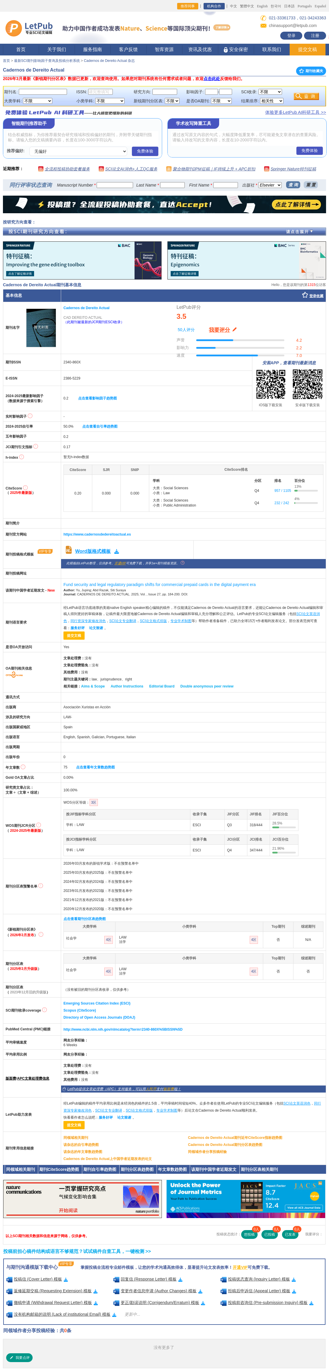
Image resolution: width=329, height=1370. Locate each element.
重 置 (310, 184)
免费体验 (145, 151)
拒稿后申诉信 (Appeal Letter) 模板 (258, 1290)
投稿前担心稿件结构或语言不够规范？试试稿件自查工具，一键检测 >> (77, 1251)
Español (320, 6)
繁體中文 (247, 6)
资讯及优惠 (200, 49)
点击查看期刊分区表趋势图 (84, 919)
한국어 (276, 6)
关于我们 (56, 49)
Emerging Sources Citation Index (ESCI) (96, 1003)
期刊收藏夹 (311, 71)
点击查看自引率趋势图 (100, 426)
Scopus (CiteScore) (79, 1010)
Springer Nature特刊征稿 (293, 169)
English (262, 6)
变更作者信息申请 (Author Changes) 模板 (158, 1290)
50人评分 (186, 329)
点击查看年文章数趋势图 (95, 767)
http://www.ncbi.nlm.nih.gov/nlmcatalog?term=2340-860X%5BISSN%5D (122, 1029)
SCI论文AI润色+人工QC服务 (131, 169)
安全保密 (236, 50)
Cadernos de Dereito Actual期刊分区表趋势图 (225, 1145)
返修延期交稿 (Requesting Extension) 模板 (52, 1290)
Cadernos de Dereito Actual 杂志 (109, 61)
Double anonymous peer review (207, 686)
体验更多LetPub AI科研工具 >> (295, 112)
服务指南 (92, 49)
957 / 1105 (282, 491)
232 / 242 (281, 503)
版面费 (11, 1078)
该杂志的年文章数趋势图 (82, 1152)
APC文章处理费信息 (33, 1078)
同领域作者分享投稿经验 (207, 1152)
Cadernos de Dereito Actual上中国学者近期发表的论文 (107, 1159)
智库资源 (164, 49)
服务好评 (77, 628)
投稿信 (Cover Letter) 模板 (37, 1279)
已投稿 (271, 1233)
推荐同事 (188, 6)
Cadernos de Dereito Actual (86, 308)
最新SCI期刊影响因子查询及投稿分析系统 (47, 61)
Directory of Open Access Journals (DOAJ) (99, 1017)
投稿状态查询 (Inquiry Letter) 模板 (258, 1279)
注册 (315, 35)
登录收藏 (316, 296)
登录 (291, 35)
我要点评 (19, 1357)
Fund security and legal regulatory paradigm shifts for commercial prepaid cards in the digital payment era (159, 584)
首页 (21, 49)
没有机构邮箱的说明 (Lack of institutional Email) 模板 (61, 1314)
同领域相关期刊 (75, 1138)
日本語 (289, 6)
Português (305, 6)
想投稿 (251, 1233)
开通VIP (120, 563)
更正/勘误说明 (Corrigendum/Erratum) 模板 (159, 1302)
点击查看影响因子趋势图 (97, 398)
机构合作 (214, 6)
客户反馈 (128, 49)
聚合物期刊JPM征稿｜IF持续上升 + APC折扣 (214, 169)
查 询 (293, 184)
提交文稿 (307, 49)
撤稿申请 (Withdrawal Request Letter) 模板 (52, 1302)
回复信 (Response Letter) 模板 (147, 1279)
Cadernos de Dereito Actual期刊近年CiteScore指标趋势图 (235, 1138)
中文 (233, 6)
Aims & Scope (93, 686)
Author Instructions (127, 686)
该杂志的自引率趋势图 (81, 1145)
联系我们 (271, 49)
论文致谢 (96, 628)
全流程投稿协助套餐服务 (67, 169)
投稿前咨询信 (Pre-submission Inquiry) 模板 (267, 1302)
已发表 (291, 1233)
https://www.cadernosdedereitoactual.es (97, 534)
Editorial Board (161, 686)
